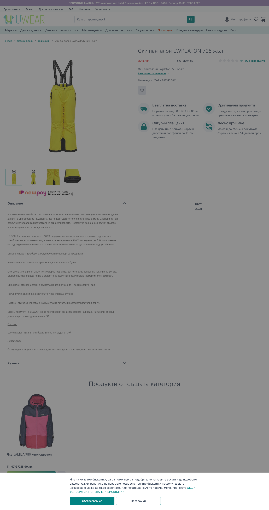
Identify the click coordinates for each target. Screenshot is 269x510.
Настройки (138, 501)
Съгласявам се (92, 501)
